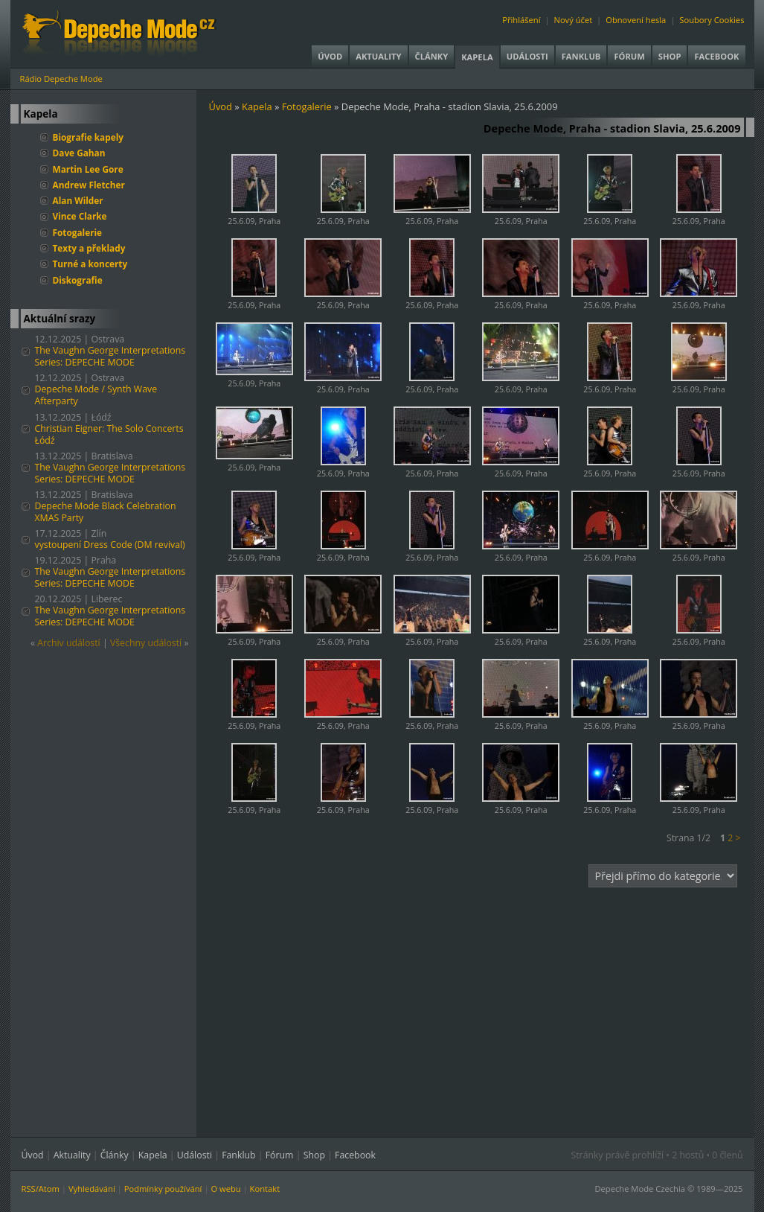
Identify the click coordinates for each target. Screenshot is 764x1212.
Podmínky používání (163, 1188)
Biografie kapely (88, 137)
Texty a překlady (89, 248)
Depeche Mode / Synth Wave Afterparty (96, 395)
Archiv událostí (68, 643)
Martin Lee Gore (88, 169)
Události (527, 56)
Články (432, 56)
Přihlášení (521, 19)
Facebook (716, 56)
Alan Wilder (78, 200)
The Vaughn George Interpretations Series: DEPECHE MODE (110, 356)
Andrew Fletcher (89, 185)
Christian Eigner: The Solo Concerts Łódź (109, 434)
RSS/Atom (41, 1188)
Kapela (476, 57)
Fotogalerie (78, 232)
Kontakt (265, 1188)
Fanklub (581, 56)
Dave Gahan (79, 153)
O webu (225, 1188)
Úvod (330, 56)
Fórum (629, 56)
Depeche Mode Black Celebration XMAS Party (105, 512)
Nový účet (572, 19)
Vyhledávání (91, 1188)
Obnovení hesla (636, 19)
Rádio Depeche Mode (61, 78)
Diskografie (78, 280)
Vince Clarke (80, 216)
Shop (669, 56)
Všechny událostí (146, 643)
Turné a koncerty (90, 263)
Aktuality (378, 56)
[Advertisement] (481, 1003)
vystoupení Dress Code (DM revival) (110, 544)
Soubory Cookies (711, 19)
